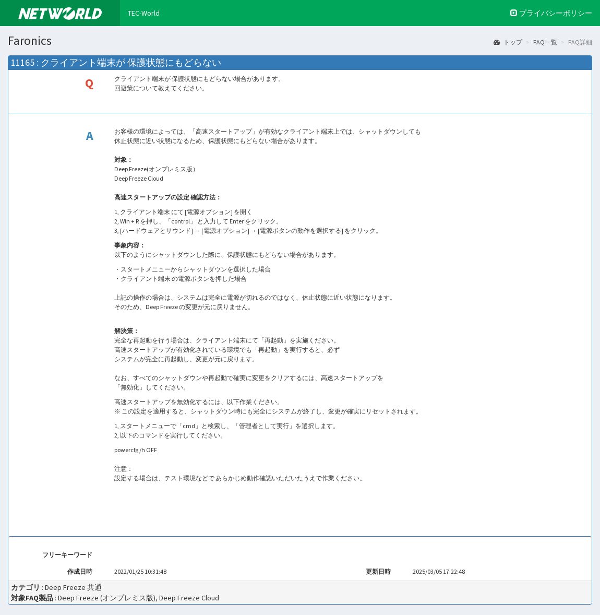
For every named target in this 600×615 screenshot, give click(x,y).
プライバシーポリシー (551, 13)
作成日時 (80, 571)
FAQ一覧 (545, 42)
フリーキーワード (67, 555)
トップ (508, 42)
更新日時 (379, 571)
